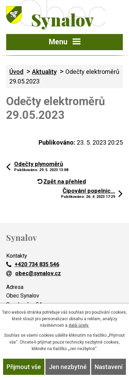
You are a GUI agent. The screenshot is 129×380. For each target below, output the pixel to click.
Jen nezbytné (68, 366)
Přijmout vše (24, 366)
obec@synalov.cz (33, 273)
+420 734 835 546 (32, 264)
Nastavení (108, 366)
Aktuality (44, 71)
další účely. (78, 325)
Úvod (16, 71)
